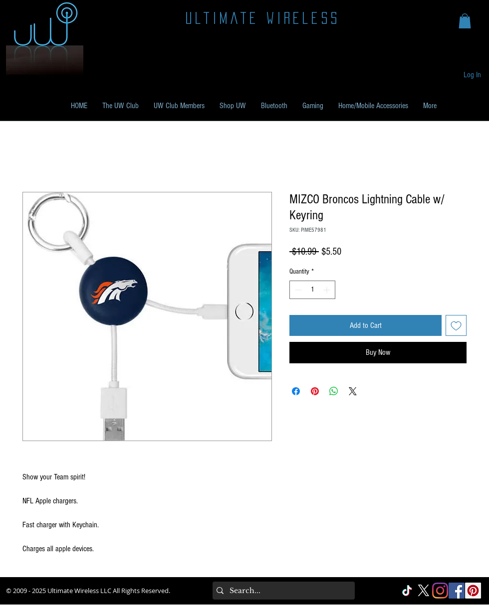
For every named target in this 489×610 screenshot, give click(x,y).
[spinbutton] (312, 290)
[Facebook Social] (457, 591)
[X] (424, 591)
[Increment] (327, 290)
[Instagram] (440, 591)
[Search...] (282, 591)
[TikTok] (407, 591)
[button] (465, 20)
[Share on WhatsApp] (334, 391)
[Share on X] (353, 391)
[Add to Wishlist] (456, 325)
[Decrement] (297, 290)
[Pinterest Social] (473, 591)
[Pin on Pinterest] (315, 391)
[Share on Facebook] (296, 391)
